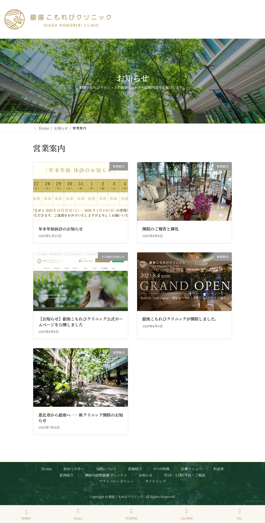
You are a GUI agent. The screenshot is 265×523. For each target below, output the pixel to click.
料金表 (218, 468)
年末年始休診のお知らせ (60, 229)
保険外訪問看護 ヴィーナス (106, 474)
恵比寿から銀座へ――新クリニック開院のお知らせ (80, 417)
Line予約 (186, 514)
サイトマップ (155, 481)
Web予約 (131, 514)
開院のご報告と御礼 (160, 229)
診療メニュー (191, 468)
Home (46, 468)
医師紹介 (135, 468)
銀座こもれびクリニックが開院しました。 (180, 319)
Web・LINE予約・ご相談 (184, 474)
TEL (240, 514)
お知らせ (145, 474)
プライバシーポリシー (116, 481)
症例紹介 (66, 474)
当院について (106, 468)
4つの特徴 (161, 468)
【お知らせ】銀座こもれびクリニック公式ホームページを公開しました (80, 321)
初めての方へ (74, 468)
